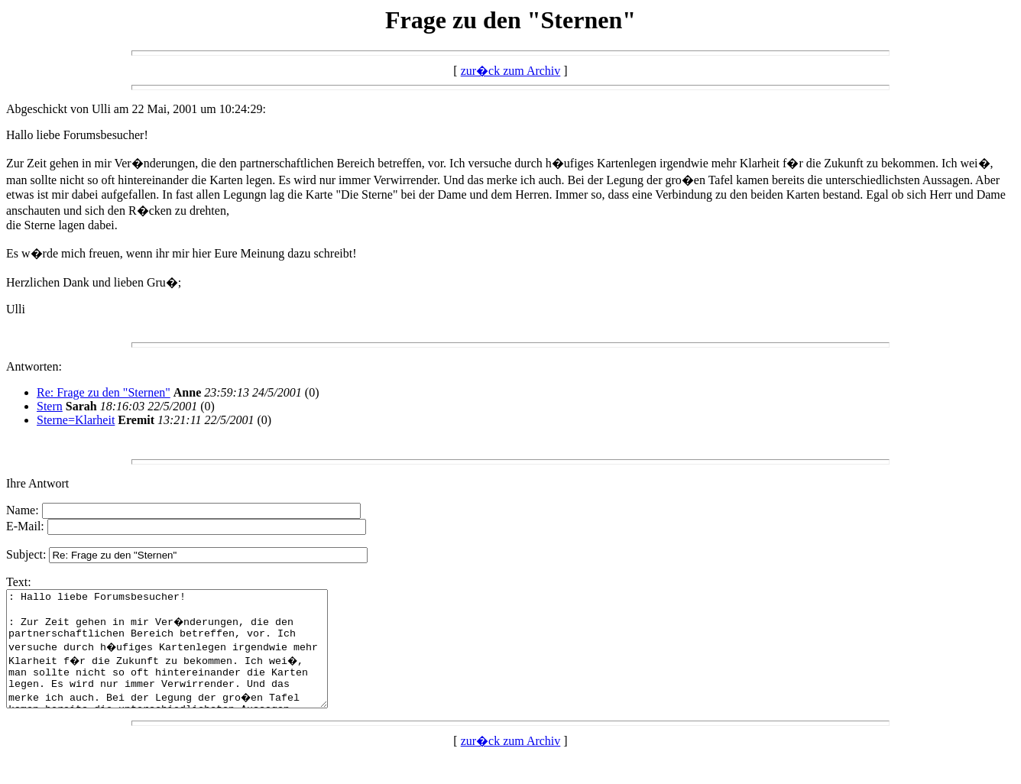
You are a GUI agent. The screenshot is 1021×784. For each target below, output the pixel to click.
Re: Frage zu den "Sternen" (103, 392)
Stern (50, 406)
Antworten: (34, 366)
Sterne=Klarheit (76, 419)
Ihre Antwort (37, 483)
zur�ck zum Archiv (511, 70)
